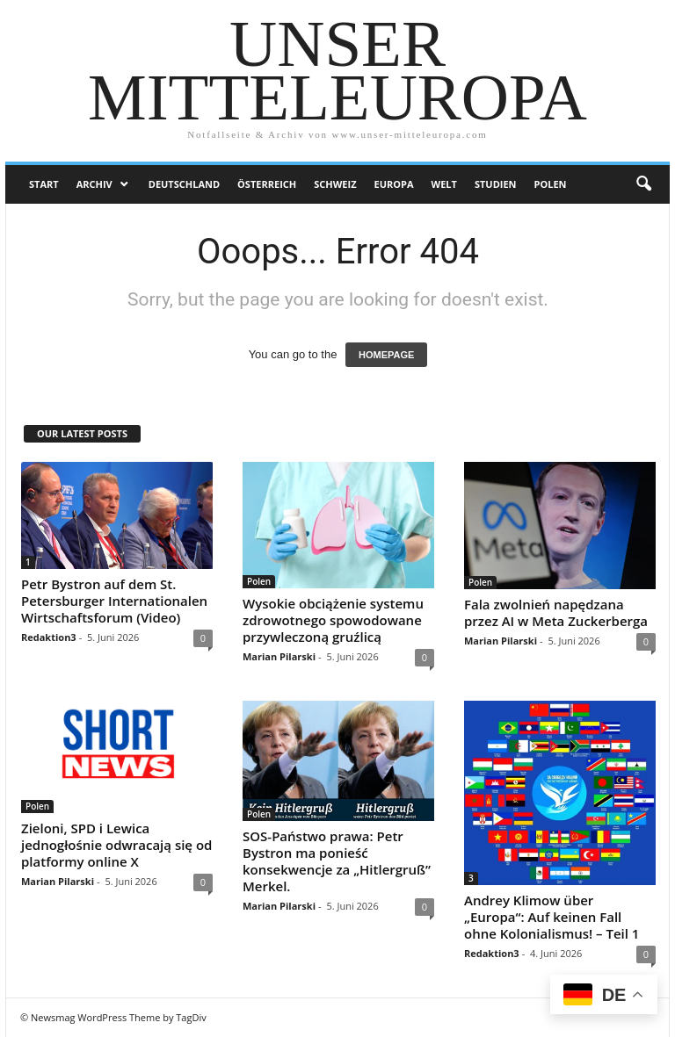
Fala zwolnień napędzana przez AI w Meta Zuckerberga (556, 612)
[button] (643, 184)
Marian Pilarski (279, 656)
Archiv (94, 184)
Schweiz (335, 184)
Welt (444, 184)
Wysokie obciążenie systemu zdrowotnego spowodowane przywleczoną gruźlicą (333, 619)
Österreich (266, 184)
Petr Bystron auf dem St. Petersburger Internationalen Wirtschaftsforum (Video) (114, 600)
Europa (394, 184)
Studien (496, 184)
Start (44, 184)
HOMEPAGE (386, 354)
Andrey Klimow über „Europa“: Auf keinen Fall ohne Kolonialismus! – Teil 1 (551, 916)
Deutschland (184, 184)
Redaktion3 (48, 637)
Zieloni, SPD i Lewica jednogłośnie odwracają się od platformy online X (116, 844)
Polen (550, 184)
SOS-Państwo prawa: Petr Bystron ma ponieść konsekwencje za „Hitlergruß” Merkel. (337, 861)
